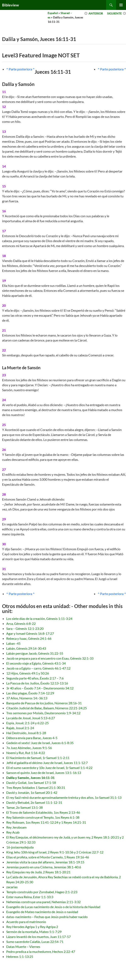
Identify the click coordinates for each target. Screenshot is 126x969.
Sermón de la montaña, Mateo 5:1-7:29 (34, 932)
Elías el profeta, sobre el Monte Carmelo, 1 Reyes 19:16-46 (47, 857)
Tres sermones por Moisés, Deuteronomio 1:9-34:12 (43, 713)
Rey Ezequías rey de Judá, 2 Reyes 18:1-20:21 (38, 872)
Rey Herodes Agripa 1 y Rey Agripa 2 (32, 927)
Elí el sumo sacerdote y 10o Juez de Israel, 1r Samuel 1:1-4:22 (49, 768)
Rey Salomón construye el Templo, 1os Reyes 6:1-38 (42, 817)
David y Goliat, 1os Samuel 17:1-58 (31, 782)
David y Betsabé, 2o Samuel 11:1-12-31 (34, 802)
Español (53, 13)
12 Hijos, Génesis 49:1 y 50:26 (27, 673)
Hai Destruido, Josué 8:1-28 (26, 733)
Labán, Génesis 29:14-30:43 (26, 648)
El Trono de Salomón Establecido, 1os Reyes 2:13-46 (43, 812)
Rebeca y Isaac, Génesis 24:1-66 (28, 638)
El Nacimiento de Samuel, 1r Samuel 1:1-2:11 (37, 758)
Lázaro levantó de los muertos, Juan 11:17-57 (38, 937)
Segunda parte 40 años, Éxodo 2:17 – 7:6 (35, 678)
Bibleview (10, 5)
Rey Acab (12, 832)
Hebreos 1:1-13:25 (19, 956)
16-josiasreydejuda (20, 847)
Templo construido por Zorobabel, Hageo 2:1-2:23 (41, 892)
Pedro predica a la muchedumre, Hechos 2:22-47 (40, 951)
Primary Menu (121, 5)
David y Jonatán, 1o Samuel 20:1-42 (31, 792)
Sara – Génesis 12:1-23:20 (25, 628)
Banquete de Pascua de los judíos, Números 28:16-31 (44, 703)
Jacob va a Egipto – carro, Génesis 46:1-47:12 (38, 668)
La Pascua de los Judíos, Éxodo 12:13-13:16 (37, 683)
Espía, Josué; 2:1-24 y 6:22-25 (27, 723)
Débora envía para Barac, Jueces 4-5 (31, 738)
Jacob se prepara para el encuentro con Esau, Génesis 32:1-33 (49, 658)
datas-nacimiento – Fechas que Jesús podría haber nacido (47, 917)
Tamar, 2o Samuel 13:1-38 (24, 807)
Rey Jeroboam (16, 827)
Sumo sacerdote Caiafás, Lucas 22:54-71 (34, 942)
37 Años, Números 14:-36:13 (26, 698)
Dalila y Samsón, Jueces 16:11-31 (30, 778)
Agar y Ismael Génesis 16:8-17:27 (30, 633)
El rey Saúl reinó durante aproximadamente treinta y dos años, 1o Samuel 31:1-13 (63, 797)
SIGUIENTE (114, 13)
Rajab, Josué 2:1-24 (20, 728)
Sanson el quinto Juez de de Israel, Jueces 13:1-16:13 (43, 773)
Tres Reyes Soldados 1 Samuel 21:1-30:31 (35, 787)
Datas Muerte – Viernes (23, 946)
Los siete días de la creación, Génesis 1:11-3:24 (39, 618)
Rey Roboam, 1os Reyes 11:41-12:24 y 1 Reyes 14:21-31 (46, 822)
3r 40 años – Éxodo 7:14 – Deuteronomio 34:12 (40, 688)
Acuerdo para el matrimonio (26, 922)
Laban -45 (13, 643)
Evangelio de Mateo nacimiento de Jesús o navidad (42, 912)
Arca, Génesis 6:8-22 (21, 623)
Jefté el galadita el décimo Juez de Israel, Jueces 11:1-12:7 (47, 763)
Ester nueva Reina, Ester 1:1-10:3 (29, 897)
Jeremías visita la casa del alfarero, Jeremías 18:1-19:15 (45, 862)
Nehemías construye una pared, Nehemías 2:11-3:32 (43, 902)
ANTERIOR (95, 13)
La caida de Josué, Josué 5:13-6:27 (30, 718)
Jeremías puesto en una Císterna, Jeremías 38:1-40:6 (43, 867)
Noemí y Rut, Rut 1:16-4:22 (25, 753)
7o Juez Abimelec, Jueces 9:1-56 (29, 748)
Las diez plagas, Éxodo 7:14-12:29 (30, 693)
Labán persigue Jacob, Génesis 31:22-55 (34, 653)
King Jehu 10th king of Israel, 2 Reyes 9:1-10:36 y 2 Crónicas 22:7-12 (54, 852)
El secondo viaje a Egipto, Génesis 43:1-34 (36, 663)
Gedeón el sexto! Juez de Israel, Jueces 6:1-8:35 (40, 743)
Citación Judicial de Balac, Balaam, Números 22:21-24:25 (46, 708)
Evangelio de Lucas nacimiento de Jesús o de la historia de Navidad (53, 907)
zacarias (12, 887)
